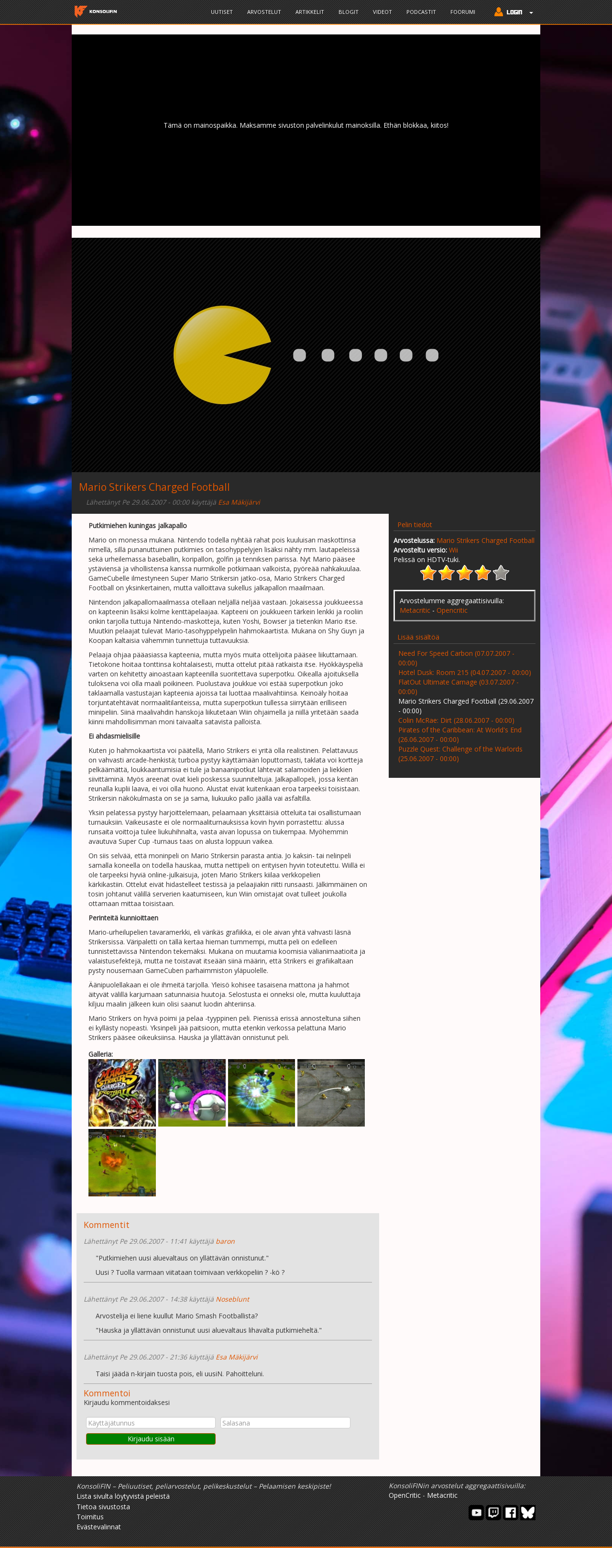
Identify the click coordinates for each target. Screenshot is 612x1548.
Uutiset (222, 11)
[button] (511, 13)
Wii (453, 549)
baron (225, 1241)
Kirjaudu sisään (151, 1438)
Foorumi (462, 11)
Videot (382, 11)
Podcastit (421, 11)
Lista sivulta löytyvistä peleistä (123, 1496)
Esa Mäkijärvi (239, 502)
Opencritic (452, 610)
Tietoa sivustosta (103, 1506)
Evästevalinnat (98, 1526)
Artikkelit (309, 11)
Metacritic (415, 610)
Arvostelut (264, 11)
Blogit (349, 11)
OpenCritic (405, 1495)
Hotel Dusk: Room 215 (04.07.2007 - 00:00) (464, 672)
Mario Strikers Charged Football (486, 540)
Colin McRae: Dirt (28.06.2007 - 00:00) (456, 720)
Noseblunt (232, 1299)
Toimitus (90, 1516)
